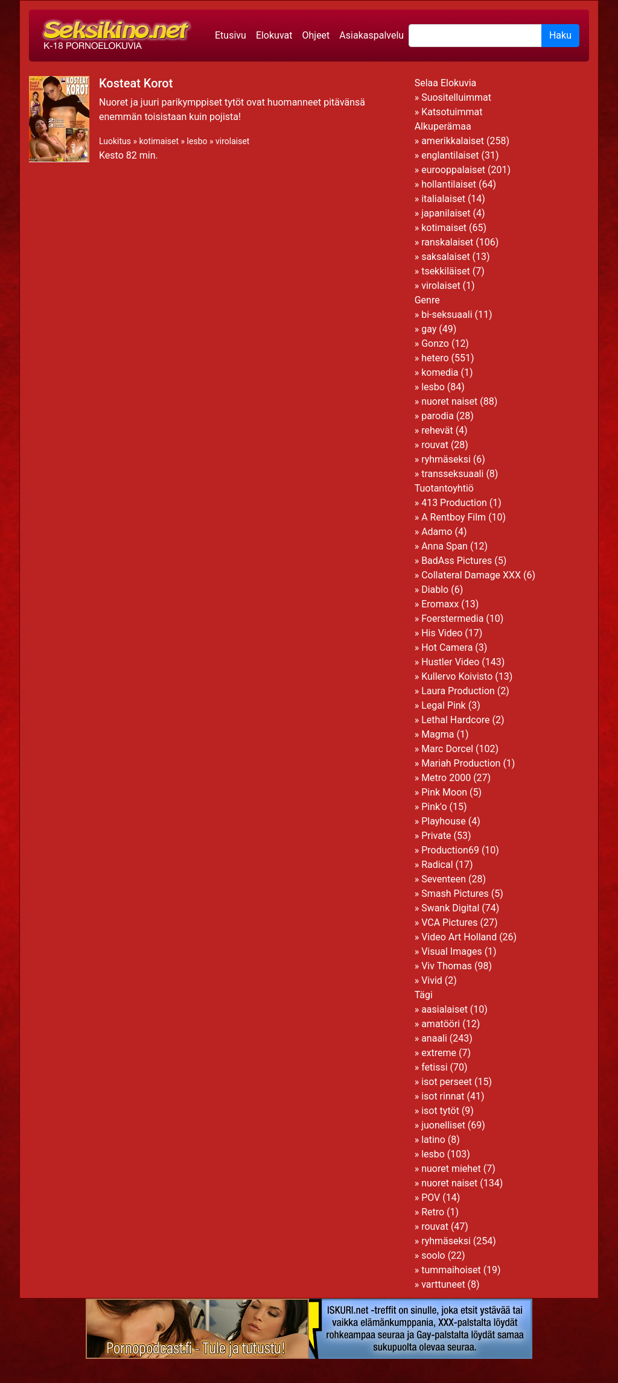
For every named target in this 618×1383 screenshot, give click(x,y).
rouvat (434, 445)
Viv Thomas (446, 966)
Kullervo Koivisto (456, 676)
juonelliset (443, 1125)
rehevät (437, 430)
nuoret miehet (451, 1168)
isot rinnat (442, 1096)
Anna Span (444, 546)
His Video (441, 633)
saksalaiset (445, 256)
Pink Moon (444, 792)
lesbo (197, 141)
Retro (432, 1212)
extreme (438, 1053)
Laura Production (458, 691)
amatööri (440, 1024)
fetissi (434, 1067)
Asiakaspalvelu (371, 35)
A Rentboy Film (453, 517)
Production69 (450, 850)
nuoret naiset (449, 401)
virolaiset (232, 141)
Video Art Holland (459, 937)
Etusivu (230, 35)
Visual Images (451, 951)
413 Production (454, 502)
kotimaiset (159, 141)
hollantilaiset (448, 184)
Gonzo (435, 343)
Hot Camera (447, 647)
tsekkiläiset (445, 271)
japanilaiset (445, 213)
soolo (433, 1255)
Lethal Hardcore (455, 720)
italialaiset (443, 198)
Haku (560, 35)
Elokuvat (274, 35)
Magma (437, 734)
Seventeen (443, 879)
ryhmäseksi (446, 459)
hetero (434, 358)
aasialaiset (444, 1009)
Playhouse (443, 821)
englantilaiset (450, 155)
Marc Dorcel (447, 749)
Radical (437, 864)
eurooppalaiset (453, 170)
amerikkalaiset (452, 141)
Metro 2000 (446, 777)
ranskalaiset (447, 242)
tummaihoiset (451, 1270)
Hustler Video (450, 662)
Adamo (436, 531)
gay (428, 329)
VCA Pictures (449, 922)
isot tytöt (440, 1110)
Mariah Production (460, 763)
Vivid (431, 980)
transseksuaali (452, 473)
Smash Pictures (455, 893)
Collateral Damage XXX (471, 575)
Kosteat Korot (136, 83)
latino (433, 1139)
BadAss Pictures (456, 560)
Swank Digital (450, 908)
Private (436, 835)
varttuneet (443, 1284)
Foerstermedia (452, 618)
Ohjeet (316, 35)
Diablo (434, 589)
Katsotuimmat (451, 112)
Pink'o (434, 806)
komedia (439, 372)
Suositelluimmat (456, 97)
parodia (437, 416)
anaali (434, 1038)
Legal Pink (443, 705)
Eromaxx (440, 604)
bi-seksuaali (446, 314)
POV (430, 1197)
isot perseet (446, 1081)
